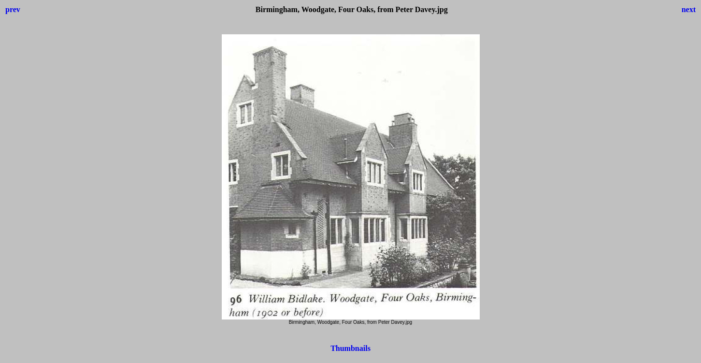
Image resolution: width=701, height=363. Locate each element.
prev (12, 9)
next (689, 9)
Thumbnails (350, 348)
